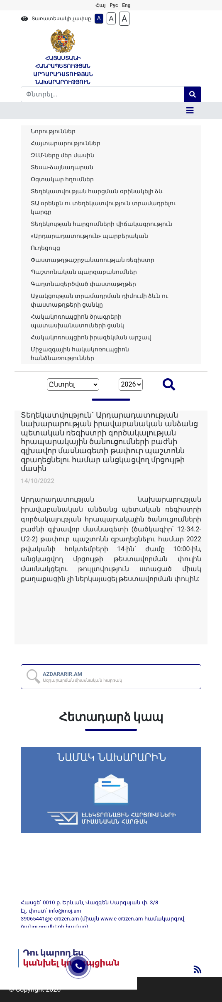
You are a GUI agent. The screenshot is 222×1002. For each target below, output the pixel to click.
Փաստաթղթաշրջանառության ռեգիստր (92, 260)
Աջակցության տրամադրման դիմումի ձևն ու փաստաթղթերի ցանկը (99, 300)
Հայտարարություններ (65, 143)
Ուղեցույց (45, 248)
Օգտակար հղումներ (62, 179)
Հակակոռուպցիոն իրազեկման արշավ (91, 337)
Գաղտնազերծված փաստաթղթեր (83, 284)
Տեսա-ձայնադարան (62, 167)
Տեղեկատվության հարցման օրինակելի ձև (97, 191)
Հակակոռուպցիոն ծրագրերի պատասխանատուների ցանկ (77, 321)
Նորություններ (53, 131)
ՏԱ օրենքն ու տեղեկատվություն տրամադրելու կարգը (103, 207)
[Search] (102, 94)
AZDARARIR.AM (82, 676)
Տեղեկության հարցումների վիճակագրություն (101, 224)
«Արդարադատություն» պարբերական (89, 236)
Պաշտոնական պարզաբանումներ (84, 272)
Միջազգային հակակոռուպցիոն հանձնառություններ (80, 353)
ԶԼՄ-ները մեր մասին (62, 155)
